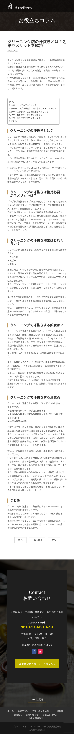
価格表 (60, 710)
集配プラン (23, 710)
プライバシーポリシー (22, 726)
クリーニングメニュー (42, 710)
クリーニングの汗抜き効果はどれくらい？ (29, 111)
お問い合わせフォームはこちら (38, 663)
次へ (54, 539)
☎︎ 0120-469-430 (37, 628)
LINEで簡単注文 (35, 718)
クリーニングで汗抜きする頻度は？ (27, 114)
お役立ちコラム (49, 714)
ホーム (10, 710)
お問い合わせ (32, 714)
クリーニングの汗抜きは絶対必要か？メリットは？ (33, 108)
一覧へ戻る (37, 539)
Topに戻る (37, 699)
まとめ (14, 121)
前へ (20, 539)
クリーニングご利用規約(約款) (47, 726)
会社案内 (18, 714)
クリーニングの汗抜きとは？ (24, 105)
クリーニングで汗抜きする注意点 (26, 118)
